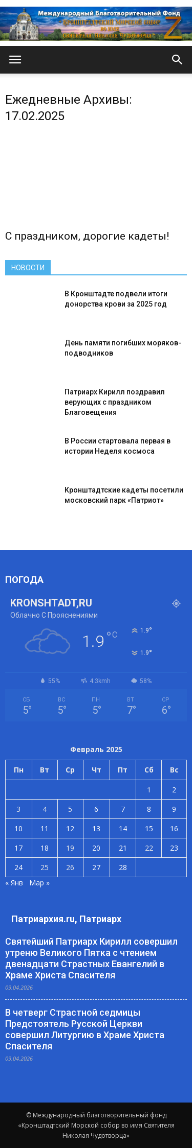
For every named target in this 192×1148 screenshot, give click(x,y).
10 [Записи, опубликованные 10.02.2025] (18, 828)
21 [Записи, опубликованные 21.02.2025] (123, 848)
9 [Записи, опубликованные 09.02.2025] (174, 809)
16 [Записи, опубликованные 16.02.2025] (174, 828)
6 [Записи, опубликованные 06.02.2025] (96, 809)
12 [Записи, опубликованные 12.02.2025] (70, 828)
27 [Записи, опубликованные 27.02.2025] (96, 867)
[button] (177, 60)
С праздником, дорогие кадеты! (87, 236)
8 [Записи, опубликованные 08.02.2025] (149, 809)
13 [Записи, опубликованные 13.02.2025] (96, 828)
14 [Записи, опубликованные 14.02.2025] (123, 828)
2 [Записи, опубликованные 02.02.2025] (174, 789)
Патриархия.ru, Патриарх (66, 918)
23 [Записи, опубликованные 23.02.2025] (174, 848)
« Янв (14, 882)
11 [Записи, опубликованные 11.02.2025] (44, 828)
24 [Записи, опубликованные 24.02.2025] (18, 867)
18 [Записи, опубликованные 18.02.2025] (44, 848)
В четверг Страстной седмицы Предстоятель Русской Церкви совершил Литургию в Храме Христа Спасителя (84, 1029)
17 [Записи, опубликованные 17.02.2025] (18, 848)
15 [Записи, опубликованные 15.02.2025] (149, 828)
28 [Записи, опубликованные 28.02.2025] (123, 867)
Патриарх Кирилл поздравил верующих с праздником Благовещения (115, 402)
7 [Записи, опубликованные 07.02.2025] (123, 809)
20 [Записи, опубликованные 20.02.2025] (96, 848)
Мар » (39, 882)
